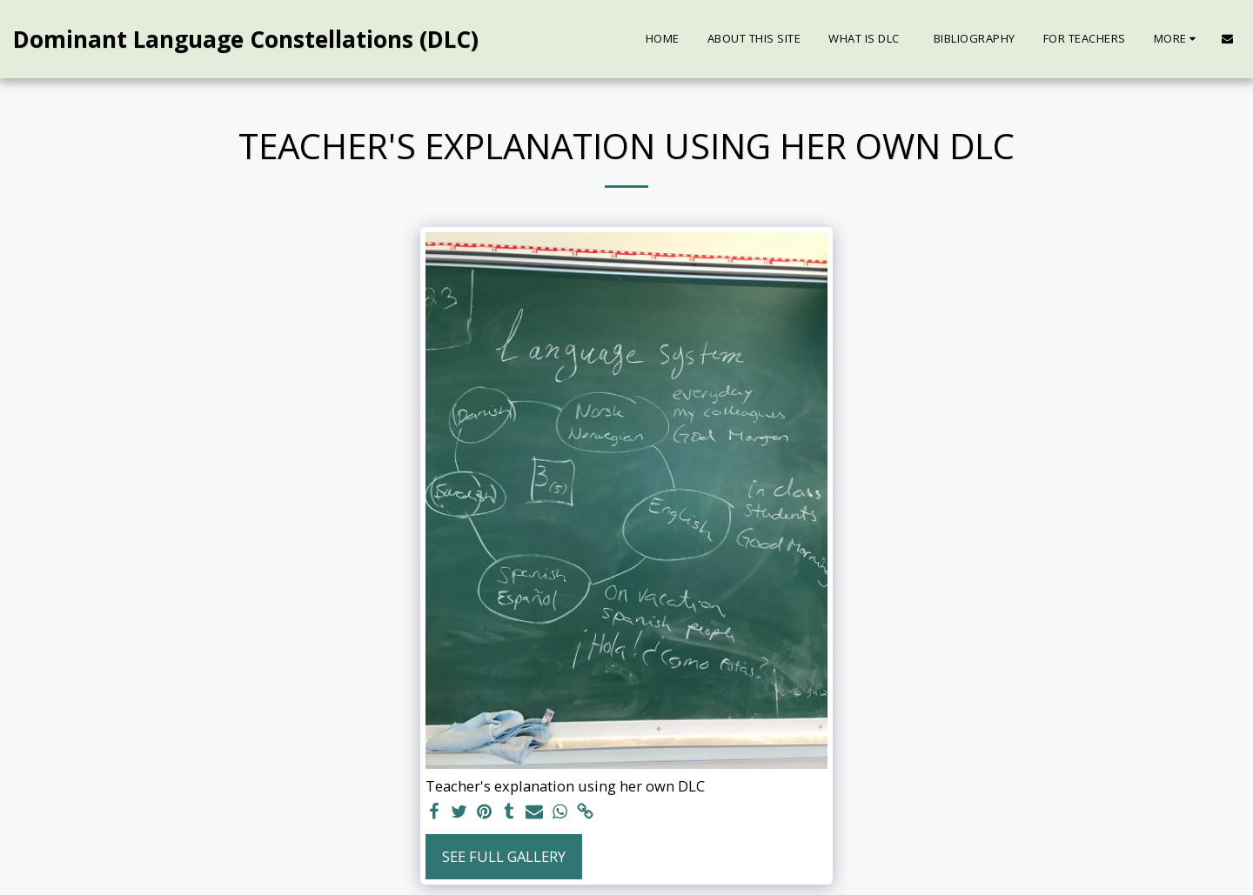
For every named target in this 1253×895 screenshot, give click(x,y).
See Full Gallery (504, 856)
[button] (1227, 38)
